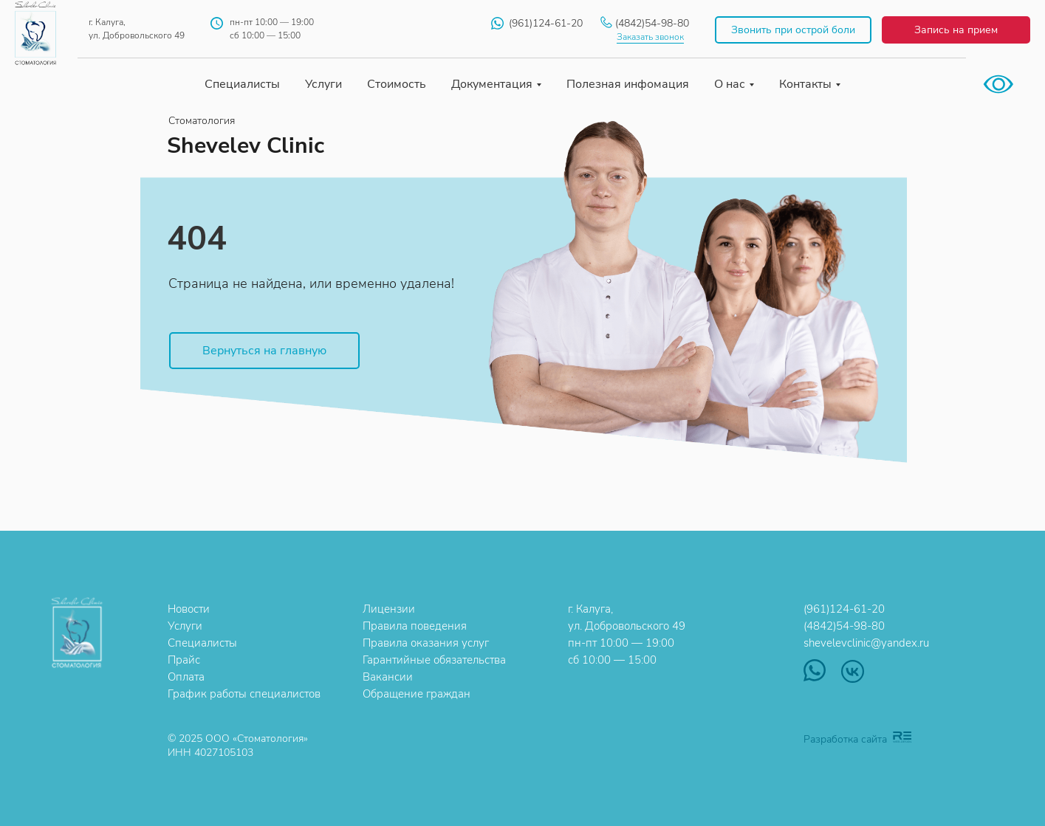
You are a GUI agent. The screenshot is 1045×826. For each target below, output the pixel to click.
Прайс (184, 660)
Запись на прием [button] (956, 30)
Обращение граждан (416, 693)
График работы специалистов (244, 693)
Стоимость (396, 84)
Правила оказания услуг (426, 643)
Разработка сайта (845, 739)
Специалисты (242, 84)
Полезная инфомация (627, 84)
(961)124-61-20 (546, 23)
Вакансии (388, 677)
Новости (189, 609)
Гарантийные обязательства (434, 660)
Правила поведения (415, 626)
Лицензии (389, 609)
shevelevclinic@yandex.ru (866, 643)
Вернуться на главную (264, 351)
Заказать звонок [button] (650, 37)
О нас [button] (729, 84)
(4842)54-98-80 (652, 23)
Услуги (323, 84)
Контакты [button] (805, 84)
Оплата (186, 677)
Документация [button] (491, 84)
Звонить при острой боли (793, 30)
